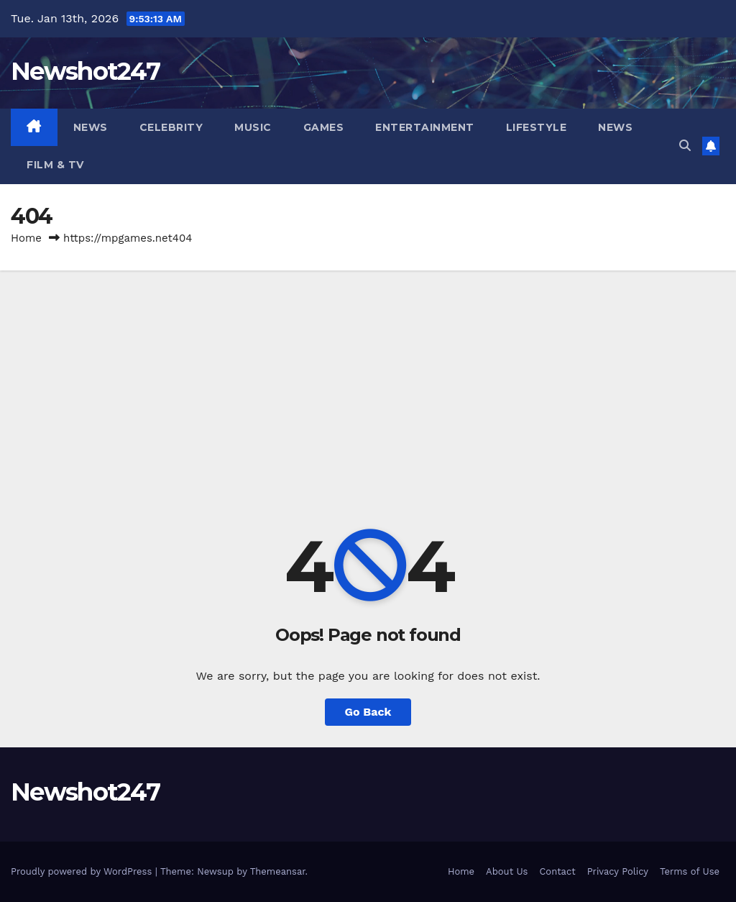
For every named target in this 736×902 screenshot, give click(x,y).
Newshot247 (85, 71)
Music (253, 127)
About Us (507, 871)
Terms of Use (689, 871)
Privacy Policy (617, 871)
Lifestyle (536, 127)
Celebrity (171, 127)
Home (26, 238)
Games (323, 127)
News (90, 127)
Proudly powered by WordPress (83, 871)
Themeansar (277, 871)
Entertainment (424, 127)
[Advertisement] (368, 378)
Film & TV (55, 164)
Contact (557, 871)
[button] (685, 145)
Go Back (368, 712)
